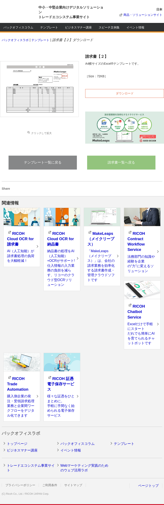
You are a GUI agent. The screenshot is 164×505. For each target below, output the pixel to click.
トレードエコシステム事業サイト (31, 468)
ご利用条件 (49, 485)
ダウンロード (125, 93)
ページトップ (148, 485)
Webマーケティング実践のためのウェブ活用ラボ (84, 468)
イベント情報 (135, 27)
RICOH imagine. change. (17, 12)
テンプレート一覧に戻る (43, 162)
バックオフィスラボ (15, 40)
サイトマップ (73, 485)
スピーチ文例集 (109, 27)
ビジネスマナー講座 (78, 27)
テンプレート (49, 27)
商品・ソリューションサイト (142, 14)
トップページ (17, 443)
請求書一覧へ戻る (121, 162)
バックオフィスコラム (18, 27)
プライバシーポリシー (20, 485)
